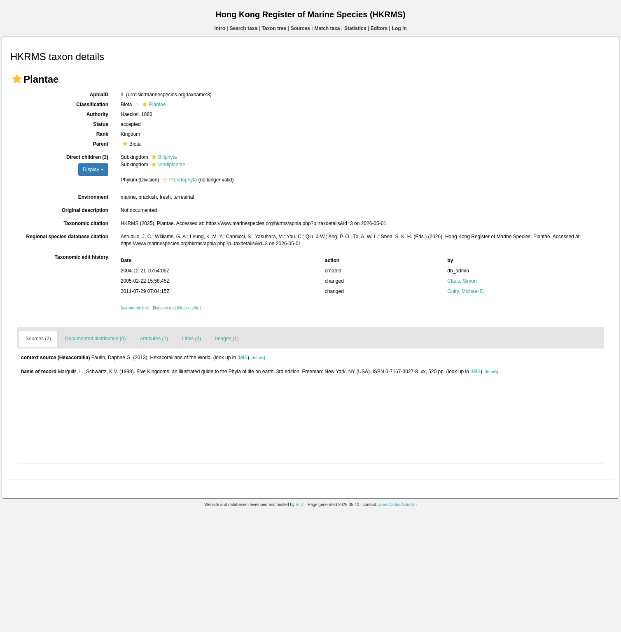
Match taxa (327, 28)
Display (93, 169)
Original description (85, 210)
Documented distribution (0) (95, 339)
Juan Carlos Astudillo (397, 504)
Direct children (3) (87, 157)
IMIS (242, 357)
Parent (100, 144)
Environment (93, 197)
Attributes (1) (154, 339)
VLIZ (300, 504)
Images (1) (226, 339)
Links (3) (191, 339)
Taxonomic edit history (81, 257)
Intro (219, 28)
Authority (97, 114)
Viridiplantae (167, 164)
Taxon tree (273, 28)
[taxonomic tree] (135, 308)
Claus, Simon (461, 281)
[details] (257, 358)
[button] (16, 79)
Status (100, 124)
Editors (379, 28)
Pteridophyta (179, 180)
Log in (399, 28)
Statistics (355, 28)
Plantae (153, 104)
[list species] (164, 308)
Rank (102, 134)
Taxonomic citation (86, 223)
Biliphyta (163, 157)
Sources (300, 28)
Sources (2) (38, 339)
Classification (92, 104)
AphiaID (99, 95)
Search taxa (243, 28)
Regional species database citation (67, 236)
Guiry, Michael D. (466, 291)
